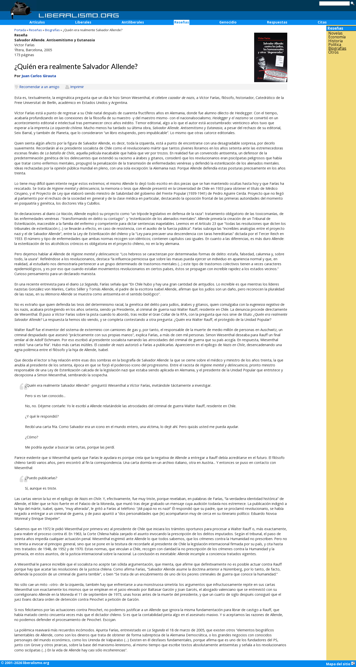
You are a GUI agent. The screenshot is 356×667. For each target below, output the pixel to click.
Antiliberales (133, 22)
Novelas (335, 33)
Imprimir (77, 86)
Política (334, 45)
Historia (335, 41)
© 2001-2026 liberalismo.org (25, 663)
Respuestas (277, 22)
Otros (333, 52)
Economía (337, 37)
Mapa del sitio (340, 663)
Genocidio (228, 22)
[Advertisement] (341, 133)
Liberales (83, 22)
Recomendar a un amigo (39, 86)
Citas (322, 22)
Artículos (37, 22)
